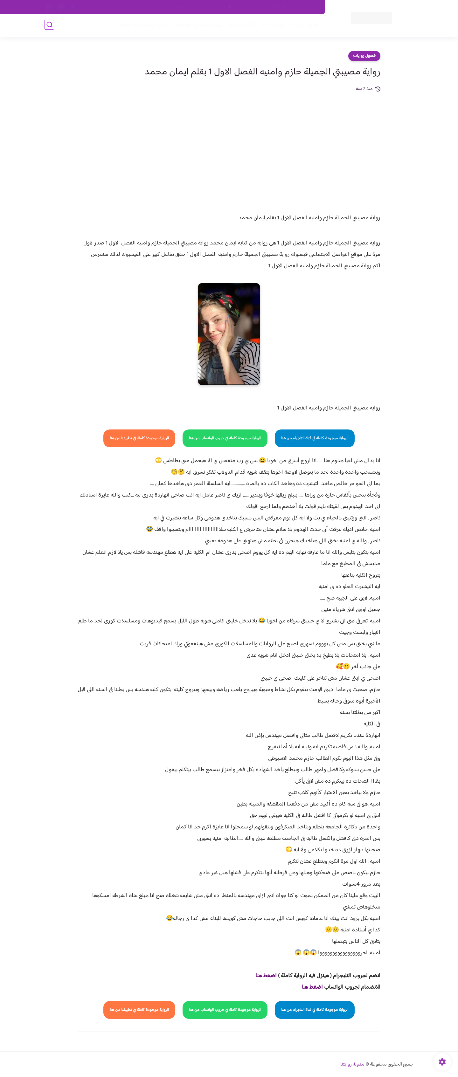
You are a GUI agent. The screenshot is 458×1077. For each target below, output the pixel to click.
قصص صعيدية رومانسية (143, 26)
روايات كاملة (272, 26)
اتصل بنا (311, 7)
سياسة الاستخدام (228, 7)
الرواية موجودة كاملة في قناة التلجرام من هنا (314, 438)
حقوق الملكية (284, 7)
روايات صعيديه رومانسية (197, 26)
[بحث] (49, 26)
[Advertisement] (229, 140)
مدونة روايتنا (352, 1064)
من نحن (258, 7)
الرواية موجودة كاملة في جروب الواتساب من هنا (225, 438)
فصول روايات (364, 56)
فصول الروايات (303, 26)
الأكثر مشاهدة (241, 26)
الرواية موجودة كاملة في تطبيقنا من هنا (139, 438)
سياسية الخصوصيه (190, 7)
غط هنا (262, 976)
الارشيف (160, 7)
